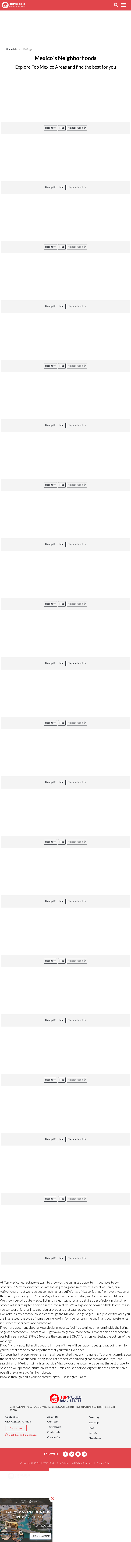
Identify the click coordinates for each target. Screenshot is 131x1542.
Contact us (16, 1428)
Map (61, 127)
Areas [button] (15, 1485)
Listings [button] (16, 1494)
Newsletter (95, 1438)
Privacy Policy (103, 1463)
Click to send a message (21, 1434)
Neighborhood (77, 127)
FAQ (91, 1427)
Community (53, 1437)
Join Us (93, 1432)
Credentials (53, 1432)
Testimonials (54, 1426)
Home (9, 49)
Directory (94, 1417)
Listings (50, 127)
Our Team (52, 1421)
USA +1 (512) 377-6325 (18, 1421)
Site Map (94, 1422)
